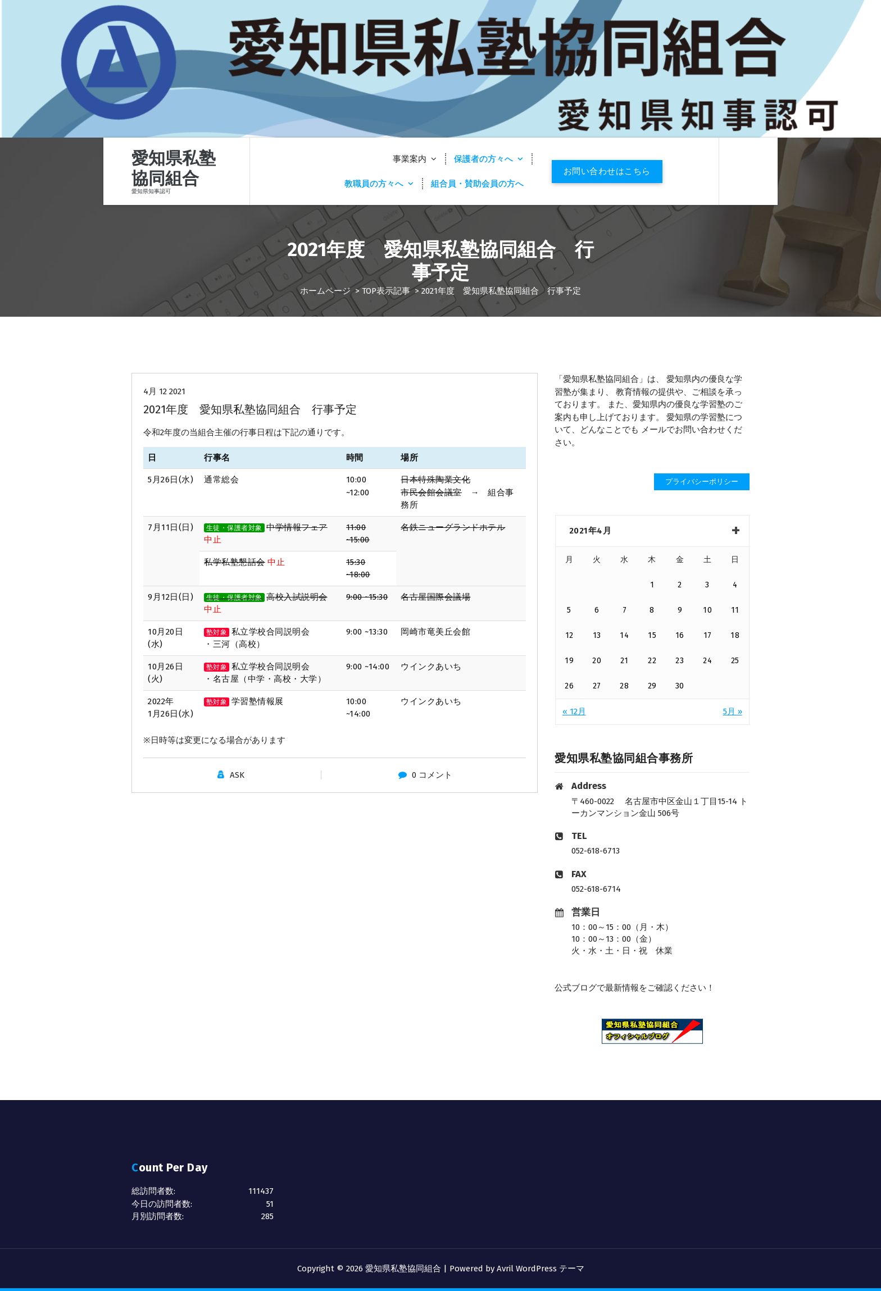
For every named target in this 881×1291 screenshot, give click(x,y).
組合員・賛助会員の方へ (477, 184)
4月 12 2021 (164, 391)
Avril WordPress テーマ (540, 1268)
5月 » (732, 711)
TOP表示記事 (386, 291)
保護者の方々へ (483, 159)
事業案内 (409, 159)
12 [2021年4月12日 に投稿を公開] (569, 635)
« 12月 (574, 711)
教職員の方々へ (373, 184)
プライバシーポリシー (701, 481)
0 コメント (432, 775)
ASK (237, 775)
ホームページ (325, 291)
